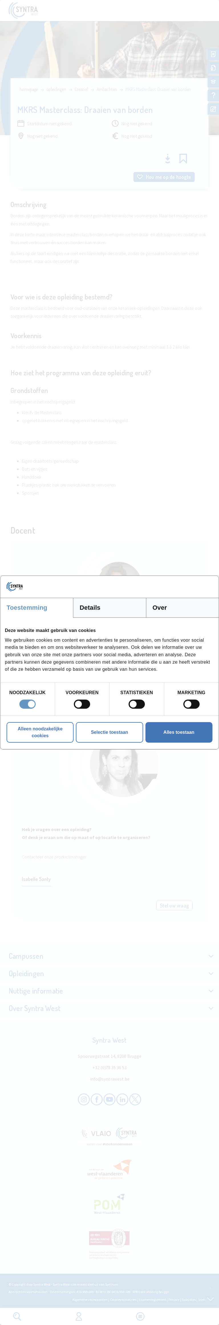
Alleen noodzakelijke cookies (40, 732)
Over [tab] (160, 607)
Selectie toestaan (109, 732)
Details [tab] (90, 607)
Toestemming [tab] (27, 607)
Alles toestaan (178, 732)
